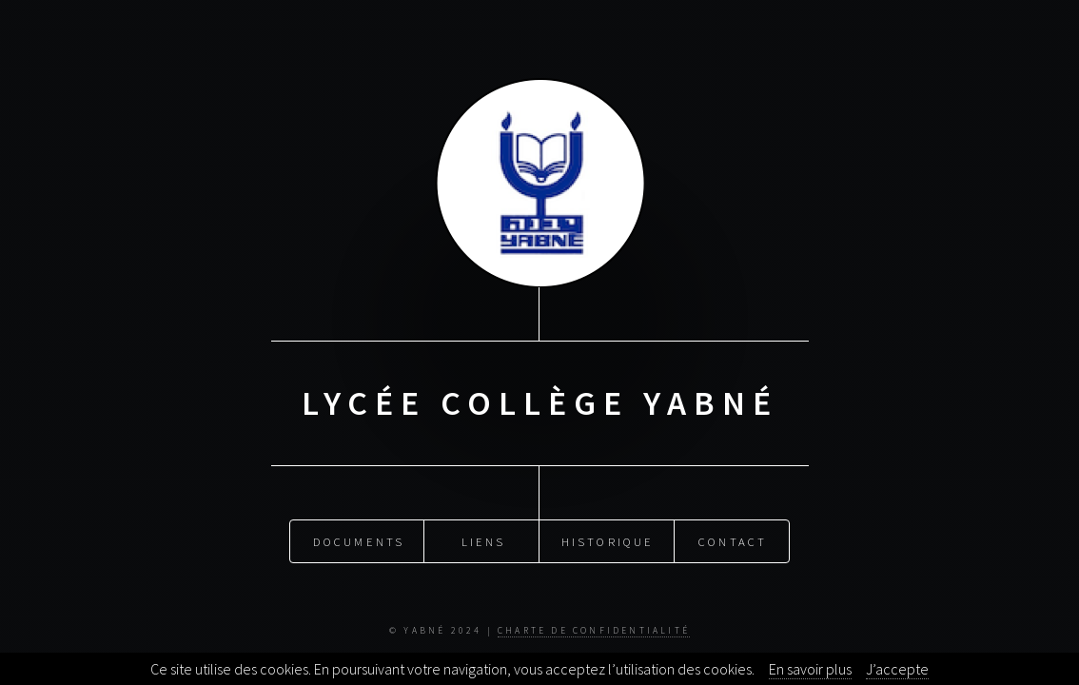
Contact (732, 540)
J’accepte (897, 668)
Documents (359, 540)
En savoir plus (810, 668)
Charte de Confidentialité (594, 630)
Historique (608, 540)
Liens (483, 540)
